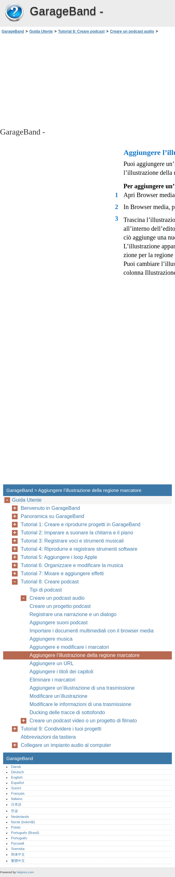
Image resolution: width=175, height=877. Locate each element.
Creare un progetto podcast (60, 606)
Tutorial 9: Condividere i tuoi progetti (61, 728)
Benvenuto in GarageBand (50, 508)
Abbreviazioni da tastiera (48, 737)
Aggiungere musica (51, 639)
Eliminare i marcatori (52, 679)
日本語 (16, 804)
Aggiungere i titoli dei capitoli (61, 671)
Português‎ (19, 838)
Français (18, 793)
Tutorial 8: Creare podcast (81, 31)
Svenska (18, 849)
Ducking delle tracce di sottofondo (67, 712)
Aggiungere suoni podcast (59, 622)
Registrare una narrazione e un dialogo (73, 614)
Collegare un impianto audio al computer (66, 745)
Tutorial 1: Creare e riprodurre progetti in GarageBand (80, 524)
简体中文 (18, 854)
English (17, 777)
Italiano (16, 799)
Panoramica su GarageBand (52, 516)
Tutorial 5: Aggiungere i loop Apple (59, 557)
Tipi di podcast (46, 590)
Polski (15, 827)
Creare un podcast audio (132, 31)
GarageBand (14, 12)
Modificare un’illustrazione (58, 696)
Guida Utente (41, 31)
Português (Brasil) (25, 833)
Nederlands (20, 817)
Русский (17, 843)
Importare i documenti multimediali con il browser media (92, 630)
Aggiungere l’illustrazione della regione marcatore (84, 655)
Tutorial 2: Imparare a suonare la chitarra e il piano (77, 532)
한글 (14, 811)
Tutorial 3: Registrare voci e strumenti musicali (72, 540)
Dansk (16, 767)
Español (17, 783)
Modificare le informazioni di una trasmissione (80, 704)
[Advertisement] (56, 80)
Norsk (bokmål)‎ (23, 822)
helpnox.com (25, 872)
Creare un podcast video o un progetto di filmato (83, 720)
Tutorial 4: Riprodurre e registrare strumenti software (79, 549)
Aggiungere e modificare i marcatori (69, 647)
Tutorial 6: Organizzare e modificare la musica (72, 565)
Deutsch (17, 772)
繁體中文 (18, 861)
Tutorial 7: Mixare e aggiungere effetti (62, 573)
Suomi (16, 788)
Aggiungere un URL (52, 663)
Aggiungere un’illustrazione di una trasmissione (82, 688)
